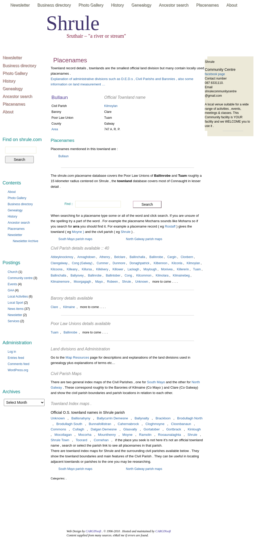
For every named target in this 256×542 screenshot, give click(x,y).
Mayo (99, 281)
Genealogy (141, 5)
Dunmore (119, 263)
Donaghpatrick (139, 263)
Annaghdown (86, 257)
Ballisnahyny (80, 418)
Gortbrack (173, 429)
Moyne (127, 435)
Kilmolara (162, 275)
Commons (58, 429)
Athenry (104, 257)
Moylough (150, 269)
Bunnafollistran (100, 424)
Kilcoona (56, 269)
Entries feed (16, 358)
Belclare (119, 257)
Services (13, 321)
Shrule (73, 23)
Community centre (20, 278)
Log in (12, 351)
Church (13, 272)
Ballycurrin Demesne (112, 418)
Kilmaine (69, 307)
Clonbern (187, 257)
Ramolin (145, 435)
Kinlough (194, 429)
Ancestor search (173, 5)
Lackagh (133, 269)
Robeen (112, 281)
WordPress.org (18, 370)
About (231, 5)
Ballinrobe (156, 257)
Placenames (207, 5)
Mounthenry (107, 435)
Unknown (141, 281)
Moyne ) (78, 232)
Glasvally (130, 429)
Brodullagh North (189, 418)
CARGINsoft (93, 531)
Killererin (183, 269)
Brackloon (163, 418)
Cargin (171, 257)
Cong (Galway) (82, 263)
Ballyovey (76, 275)
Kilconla (177, 263)
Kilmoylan (111, 106)
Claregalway (59, 263)
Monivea (167, 269)
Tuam (197, 269)
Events (12, 284)
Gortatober (152, 429)
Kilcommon (143, 275)
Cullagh (78, 429)
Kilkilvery (102, 269)
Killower (117, 269)
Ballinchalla (137, 257)
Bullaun (63, 156)
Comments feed (18, 364)
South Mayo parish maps (75, 239)
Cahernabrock (128, 424)
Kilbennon (160, 263)
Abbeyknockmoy (62, 257)
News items (16, 309)
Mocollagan (63, 435)
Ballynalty (142, 418)
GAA (11, 290)
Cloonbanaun (181, 424)
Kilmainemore (60, 281)
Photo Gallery (90, 5)
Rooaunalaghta (169, 435)
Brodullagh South (69, 424)
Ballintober (113, 275)
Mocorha (84, 435)
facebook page (215, 74)
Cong (128, 275)
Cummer (102, 263)
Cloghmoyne (154, 424)
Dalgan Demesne (104, 429)
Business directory (54, 5)
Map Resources (77, 357)
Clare (54, 307)
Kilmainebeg (181, 275)
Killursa (87, 269)
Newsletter (20, 5)
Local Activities (18, 296)
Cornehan (101, 440)
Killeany (72, 269)
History (117, 5)
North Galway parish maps (144, 239)
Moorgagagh (82, 281)
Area (54, 129)
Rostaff (170, 226)
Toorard (81, 440)
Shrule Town (60, 440)
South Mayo (156, 382)
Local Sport (15, 302)
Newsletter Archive (25, 241)
